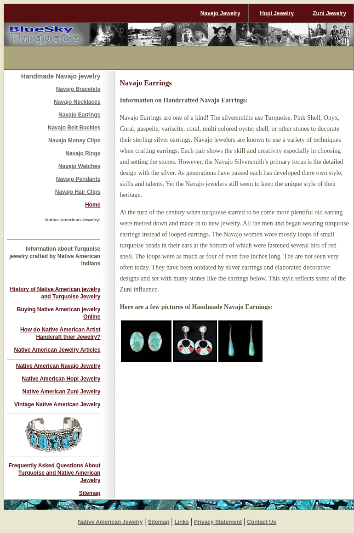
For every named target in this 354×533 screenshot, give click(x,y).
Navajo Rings (82, 153)
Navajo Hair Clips (78, 192)
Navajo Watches (79, 166)
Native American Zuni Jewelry (62, 391)
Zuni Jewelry (329, 13)
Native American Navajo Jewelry (58, 366)
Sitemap (90, 493)
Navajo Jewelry (220, 13)
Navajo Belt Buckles (74, 127)
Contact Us (261, 522)
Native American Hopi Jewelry (61, 379)
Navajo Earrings (79, 115)
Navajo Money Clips (74, 140)
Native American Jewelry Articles (57, 350)
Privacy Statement (218, 522)
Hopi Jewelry (277, 13)
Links (181, 522)
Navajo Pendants (78, 179)
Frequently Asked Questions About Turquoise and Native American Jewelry (55, 472)
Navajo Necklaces (77, 102)
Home (92, 205)
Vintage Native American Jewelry (57, 404)
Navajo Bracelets (78, 89)
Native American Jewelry (110, 522)
